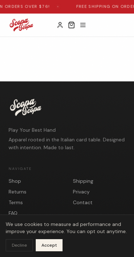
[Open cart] (71, 25)
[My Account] (60, 25)
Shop (15, 181)
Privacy (81, 191)
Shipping (83, 181)
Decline (19, 245)
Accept (49, 245)
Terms (16, 202)
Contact (83, 202)
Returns (17, 191)
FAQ (13, 213)
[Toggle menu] (82, 25)
